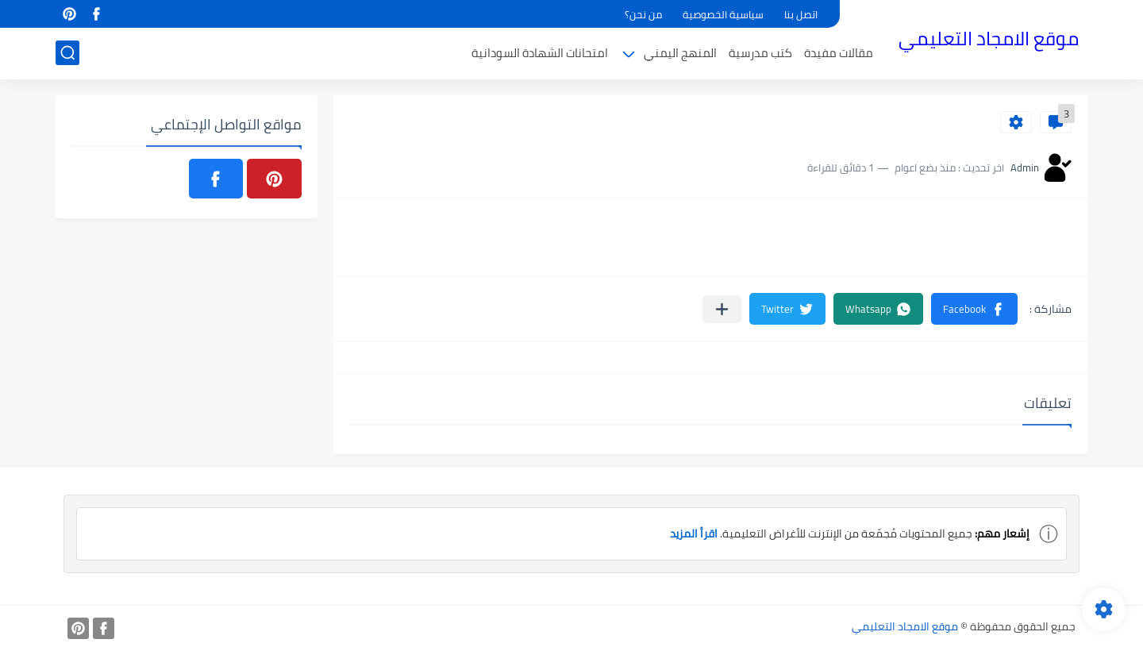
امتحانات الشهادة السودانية (539, 52)
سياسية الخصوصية (723, 14)
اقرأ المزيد (693, 533)
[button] (974, 309)
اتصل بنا (801, 14)
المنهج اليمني (680, 52)
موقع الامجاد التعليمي (989, 38)
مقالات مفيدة (838, 52)
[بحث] (67, 52)
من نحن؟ (643, 14)
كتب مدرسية (760, 52)
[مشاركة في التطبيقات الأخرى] (721, 309)
